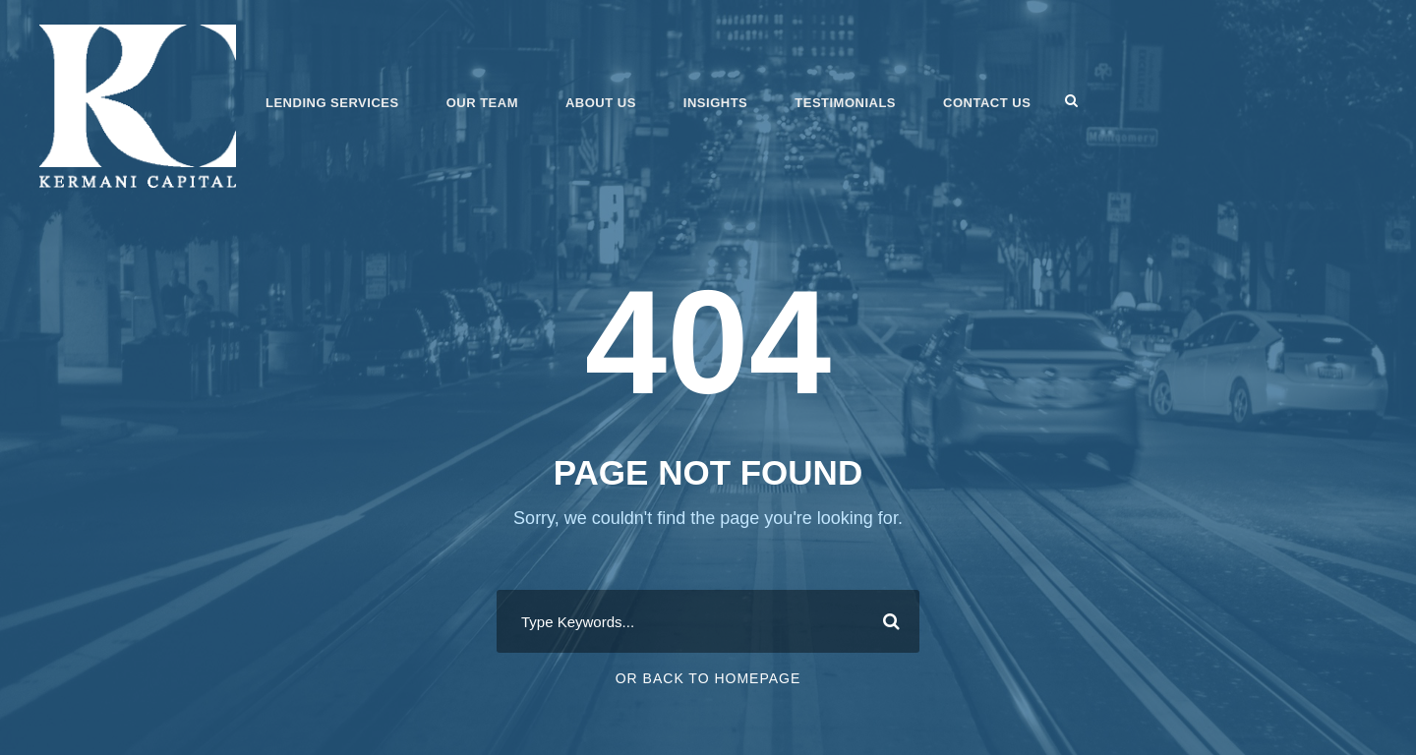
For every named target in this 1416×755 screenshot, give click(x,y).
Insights (715, 102)
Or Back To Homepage (708, 678)
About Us (600, 102)
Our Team (482, 102)
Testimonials (845, 102)
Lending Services (332, 102)
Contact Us (987, 102)
